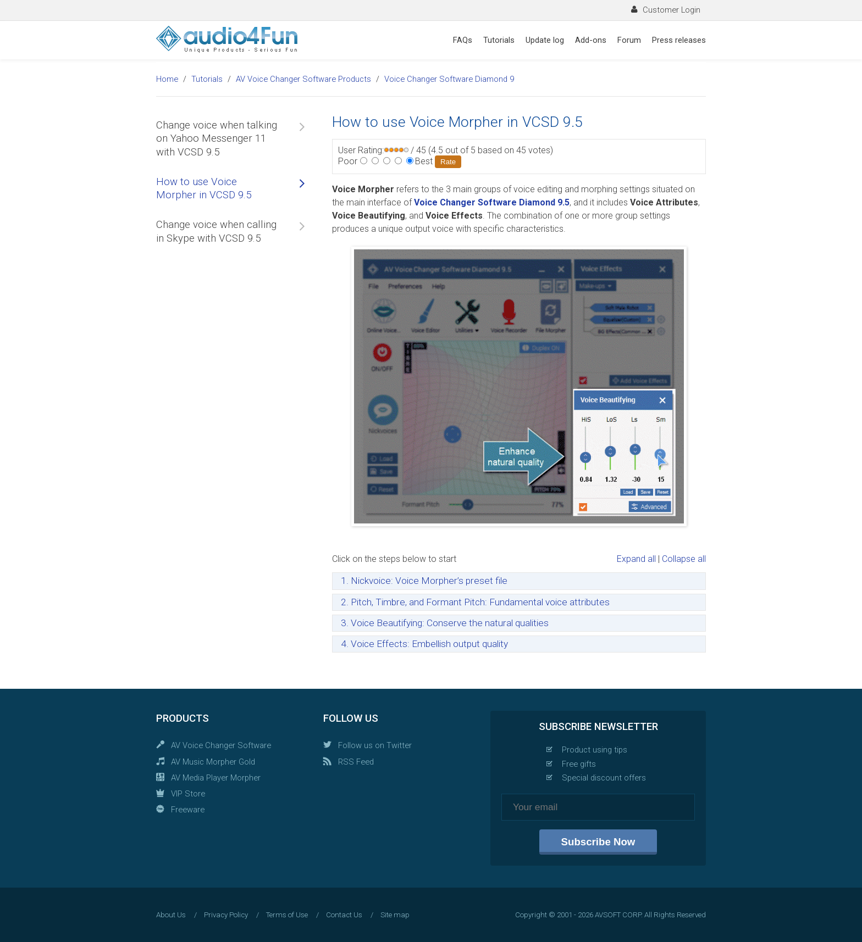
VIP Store (188, 794)
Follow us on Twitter (375, 745)
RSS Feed (356, 762)
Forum (629, 40)
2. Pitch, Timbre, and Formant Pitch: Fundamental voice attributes (475, 602)
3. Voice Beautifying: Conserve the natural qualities (445, 622)
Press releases (679, 40)
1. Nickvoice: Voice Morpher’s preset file (424, 580)
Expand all (636, 559)
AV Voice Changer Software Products (303, 79)
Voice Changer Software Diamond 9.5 (492, 202)
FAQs (462, 40)
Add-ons (590, 40)
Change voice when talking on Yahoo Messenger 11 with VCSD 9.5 (216, 138)
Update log (545, 40)
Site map (395, 915)
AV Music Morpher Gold (213, 762)
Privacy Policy (226, 915)
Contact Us (344, 915)
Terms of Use (287, 915)
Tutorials (499, 40)
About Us (171, 915)
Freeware (188, 810)
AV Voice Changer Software (221, 745)
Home (167, 79)
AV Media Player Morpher (216, 778)
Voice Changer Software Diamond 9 (449, 79)
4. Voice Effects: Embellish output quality (424, 643)
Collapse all (684, 559)
